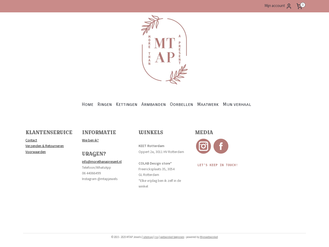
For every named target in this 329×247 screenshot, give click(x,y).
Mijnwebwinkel (209, 237)
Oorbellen (181, 104)
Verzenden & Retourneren (44, 146)
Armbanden (153, 104)
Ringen (104, 104)
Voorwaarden (35, 152)
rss (156, 237)
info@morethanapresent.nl (102, 162)
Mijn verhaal (237, 104)
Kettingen (126, 104)
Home (87, 104)
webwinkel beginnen (172, 237)
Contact (31, 140)
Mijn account (278, 6)
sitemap (148, 237)
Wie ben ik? (90, 140)
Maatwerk (208, 104)
